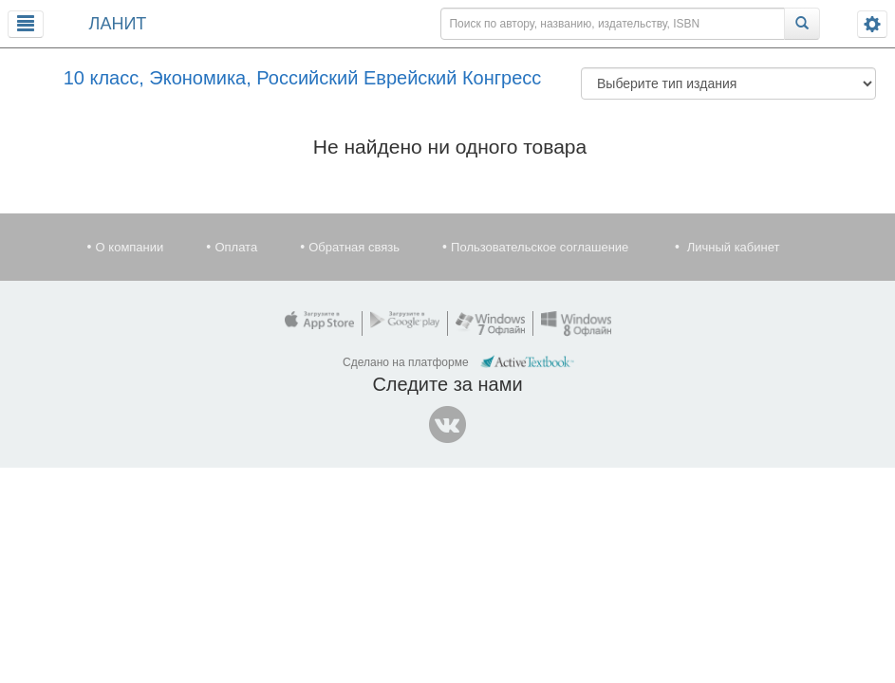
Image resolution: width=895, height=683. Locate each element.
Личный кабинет (733, 247)
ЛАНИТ (118, 23)
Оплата (235, 247)
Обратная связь (354, 247)
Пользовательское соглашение (539, 247)
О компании (130, 247)
